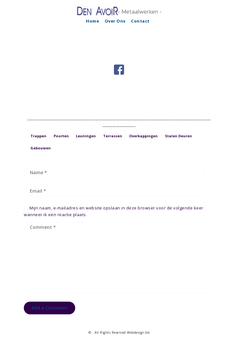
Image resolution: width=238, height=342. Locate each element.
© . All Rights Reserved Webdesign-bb (119, 332)
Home (92, 21)
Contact (140, 21)
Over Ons (115, 21)
